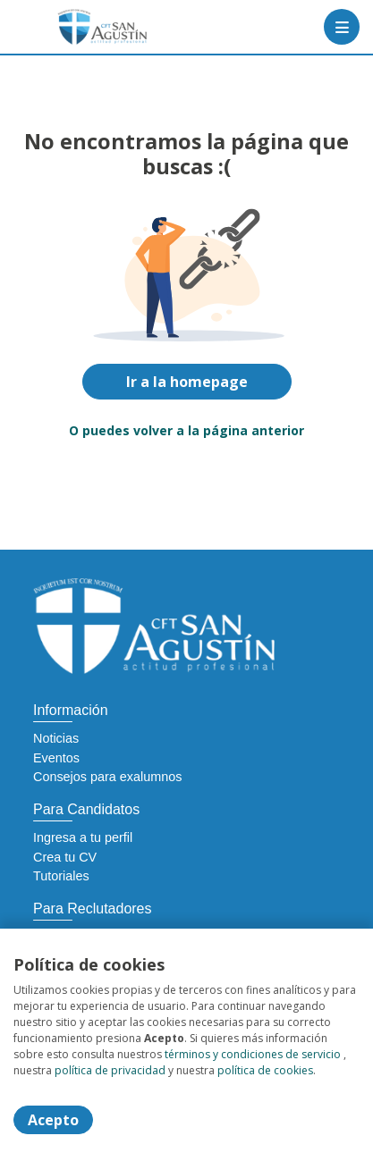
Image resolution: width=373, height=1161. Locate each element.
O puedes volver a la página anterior (186, 430)
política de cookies (265, 1070)
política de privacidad (110, 1070)
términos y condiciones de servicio (253, 1054)
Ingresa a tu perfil (82, 837)
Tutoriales (61, 876)
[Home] (77, 26)
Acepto (53, 1120)
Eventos (56, 758)
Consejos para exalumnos (107, 777)
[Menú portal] (342, 27)
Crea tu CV (65, 857)
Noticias (56, 738)
